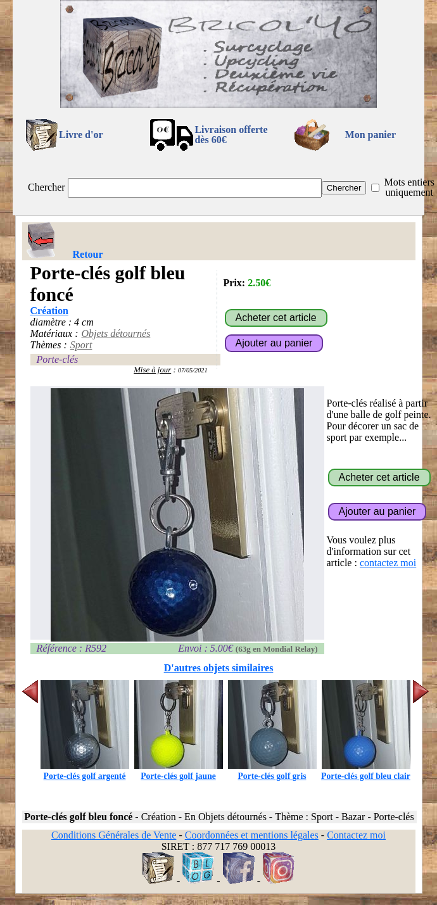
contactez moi (388, 562)
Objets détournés (115, 333)
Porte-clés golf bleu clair (365, 771)
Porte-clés (58, 359)
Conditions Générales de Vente (113, 835)
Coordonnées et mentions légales (252, 835)
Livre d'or (81, 134)
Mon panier (370, 134)
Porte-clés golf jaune (178, 771)
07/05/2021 (193, 370)
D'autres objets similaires (219, 667)
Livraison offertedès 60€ (230, 134)
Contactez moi (356, 835)
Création (49, 310)
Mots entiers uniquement (409, 187)
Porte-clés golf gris (272, 771)
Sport (81, 344)
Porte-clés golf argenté (85, 771)
